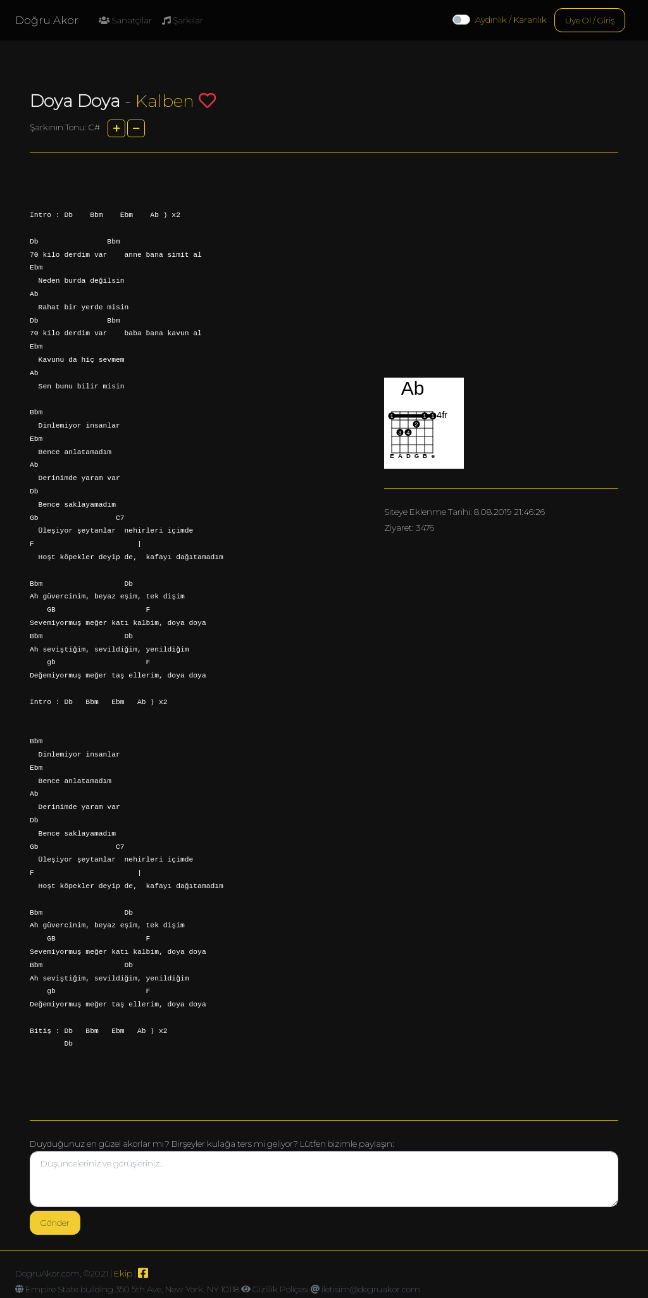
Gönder (55, 1223)
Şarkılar (182, 20)
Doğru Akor (46, 20)
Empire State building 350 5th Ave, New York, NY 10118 (132, 1289)
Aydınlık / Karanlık (511, 20)
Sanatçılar (125, 20)
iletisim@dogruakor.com (370, 1289)
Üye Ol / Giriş (589, 20)
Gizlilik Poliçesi (280, 1289)
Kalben (164, 100)
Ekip (123, 1273)
